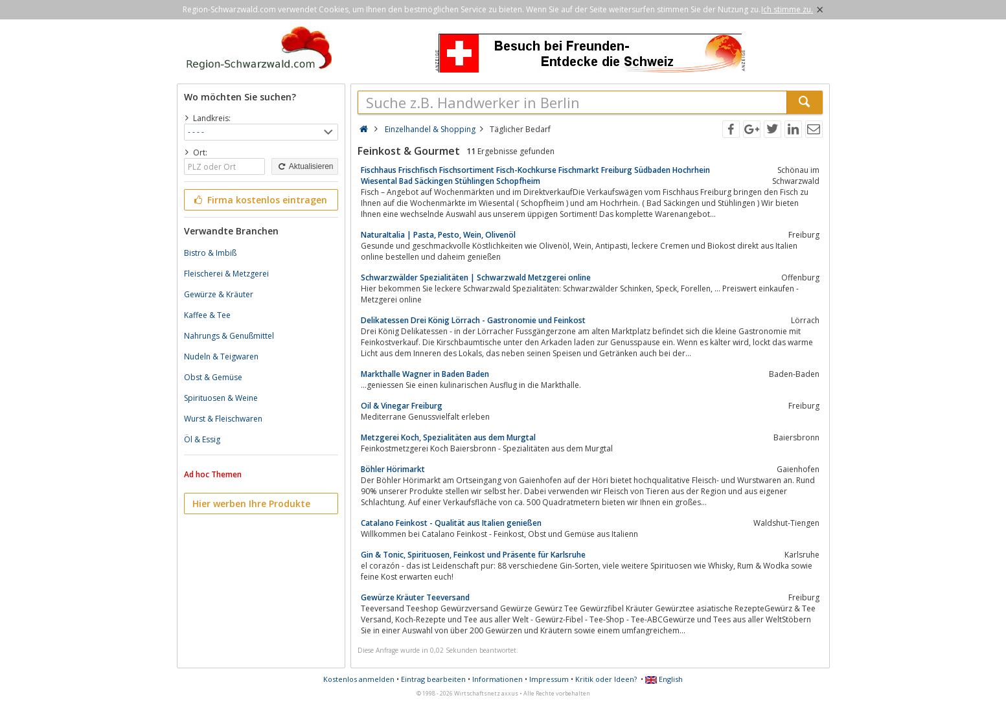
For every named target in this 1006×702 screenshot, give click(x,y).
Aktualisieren (304, 166)
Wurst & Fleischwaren (223, 418)
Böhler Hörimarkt (393, 469)
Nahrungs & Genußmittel (229, 335)
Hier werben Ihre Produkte (251, 503)
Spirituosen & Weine (221, 397)
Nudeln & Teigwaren (221, 356)
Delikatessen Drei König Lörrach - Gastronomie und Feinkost (473, 320)
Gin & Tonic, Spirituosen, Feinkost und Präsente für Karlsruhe (473, 554)
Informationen (497, 679)
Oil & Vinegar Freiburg (401, 405)
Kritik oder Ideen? (606, 679)
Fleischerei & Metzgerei (226, 273)
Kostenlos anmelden (358, 679)
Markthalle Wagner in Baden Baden (425, 373)
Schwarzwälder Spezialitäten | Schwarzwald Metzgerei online (476, 277)
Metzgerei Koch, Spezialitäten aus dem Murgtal (448, 437)
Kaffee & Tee (207, 315)
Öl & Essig (202, 439)
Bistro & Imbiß (210, 252)
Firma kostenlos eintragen (260, 200)
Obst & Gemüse (213, 377)
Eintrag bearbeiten (433, 679)
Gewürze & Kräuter (218, 294)
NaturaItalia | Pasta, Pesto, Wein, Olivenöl (438, 234)
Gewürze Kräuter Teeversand (415, 597)
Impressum (549, 679)
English (664, 679)
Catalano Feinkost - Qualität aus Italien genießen (451, 522)
